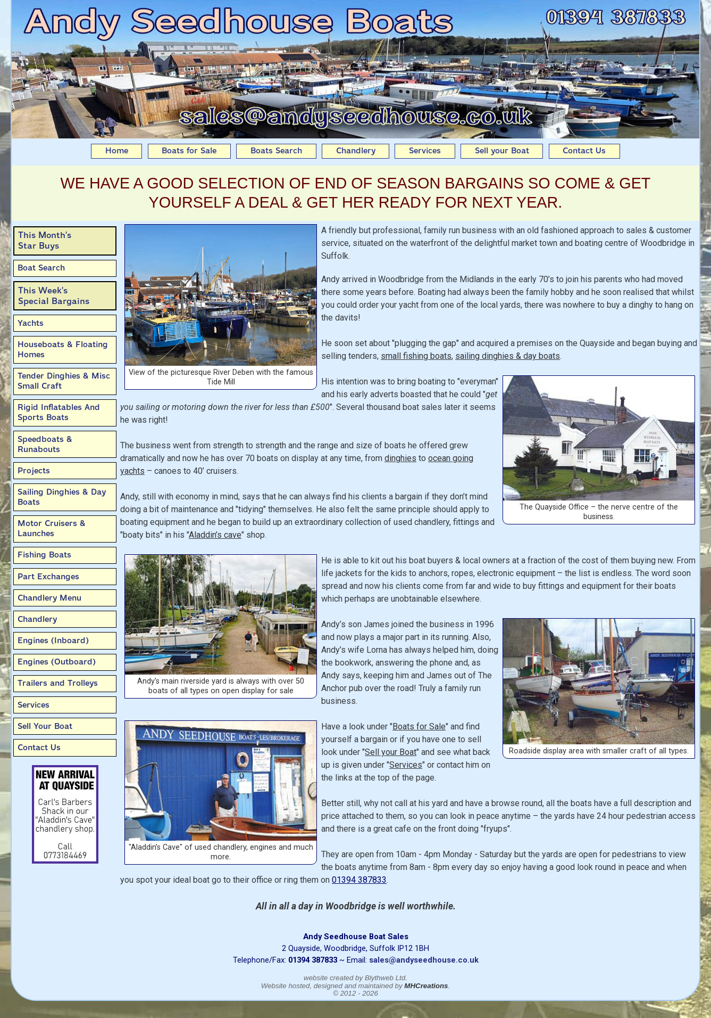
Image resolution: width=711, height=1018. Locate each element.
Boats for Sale (189, 150)
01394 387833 (359, 880)
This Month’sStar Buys (44, 240)
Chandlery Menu (49, 598)
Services (425, 150)
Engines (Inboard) (53, 640)
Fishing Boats (44, 555)
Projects (34, 470)
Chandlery (355, 150)
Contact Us (584, 150)
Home (116, 150)
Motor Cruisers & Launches (52, 528)
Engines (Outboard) (57, 662)
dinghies (400, 458)
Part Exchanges (48, 576)
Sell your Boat (502, 150)
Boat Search (41, 268)
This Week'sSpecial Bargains (53, 295)
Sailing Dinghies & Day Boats (62, 497)
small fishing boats (416, 356)
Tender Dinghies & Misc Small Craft (64, 381)
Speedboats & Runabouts (45, 444)
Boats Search (276, 150)
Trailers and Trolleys (58, 683)
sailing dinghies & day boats (507, 356)
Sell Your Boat (45, 726)
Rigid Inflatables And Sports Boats (59, 412)
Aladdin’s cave (215, 535)
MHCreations (426, 986)
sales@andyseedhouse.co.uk (424, 960)
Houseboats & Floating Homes (63, 349)
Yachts (31, 323)
